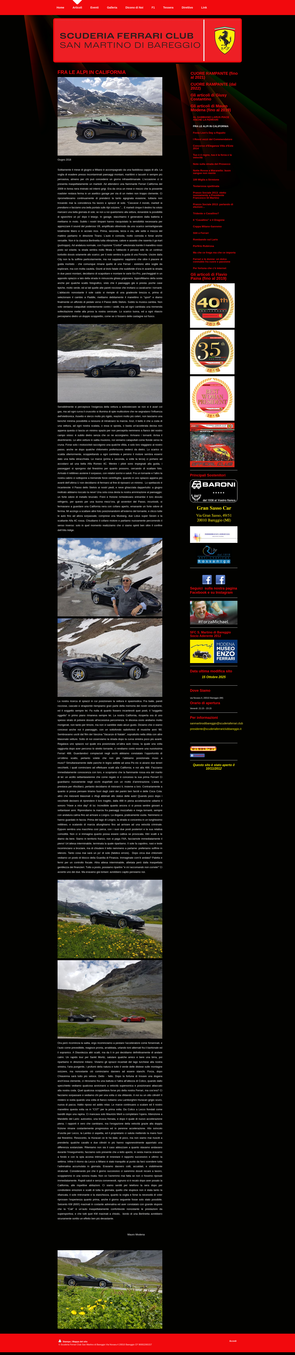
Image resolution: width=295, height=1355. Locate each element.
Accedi (232, 1341)
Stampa (65, 1341)
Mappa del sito (79, 1341)
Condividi (197, 755)
